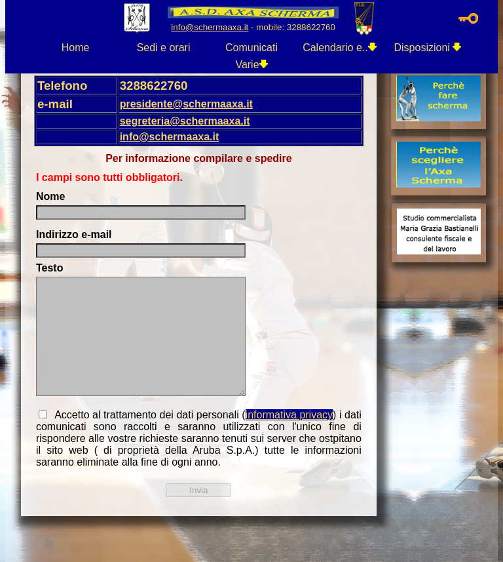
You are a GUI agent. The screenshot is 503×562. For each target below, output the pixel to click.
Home (76, 47)
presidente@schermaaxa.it (186, 104)
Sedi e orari (164, 47)
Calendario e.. (340, 47)
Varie (251, 64)
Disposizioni (428, 47)
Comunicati (251, 47)
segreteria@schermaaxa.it (185, 121)
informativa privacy (289, 414)
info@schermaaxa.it (169, 136)
